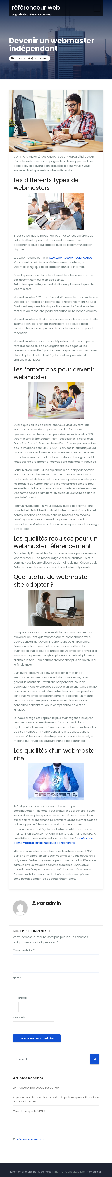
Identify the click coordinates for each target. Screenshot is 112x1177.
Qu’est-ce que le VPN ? (29, 1111)
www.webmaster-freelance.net (70, 258)
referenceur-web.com (31, 1139)
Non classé (22, 58)
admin (53, 903)
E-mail (23, 997)
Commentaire (24, 950)
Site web (19, 1017)
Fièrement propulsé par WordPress (30, 1172)
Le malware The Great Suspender (36, 1088)
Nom (17, 978)
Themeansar (93, 1172)
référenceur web (36, 7)
